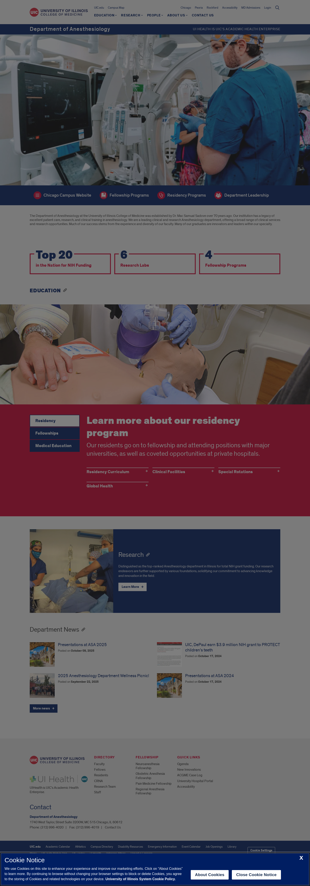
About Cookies (210, 874)
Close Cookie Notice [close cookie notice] (256, 874)
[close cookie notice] (301, 858)
